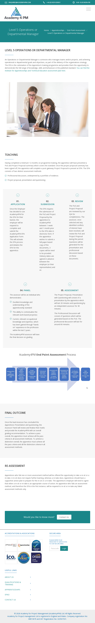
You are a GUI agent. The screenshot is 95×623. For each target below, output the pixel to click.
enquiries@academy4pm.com (20, 2)
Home (46, 30)
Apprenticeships (58, 30)
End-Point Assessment (76, 30)
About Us (9, 577)
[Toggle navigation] (88, 9)
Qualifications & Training (13, 583)
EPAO (7, 594)
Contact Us (64, 517)
